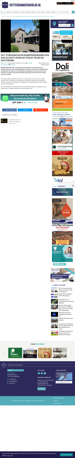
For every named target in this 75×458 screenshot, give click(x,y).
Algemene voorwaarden (58, 395)
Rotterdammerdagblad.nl (25, 5)
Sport (38, 12)
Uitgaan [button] (42, 12)
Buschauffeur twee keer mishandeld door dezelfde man (65, 314)
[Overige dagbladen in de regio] (64, 374)
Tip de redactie (40, 110)
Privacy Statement (57, 401)
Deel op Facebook (9, 110)
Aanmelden (41, 386)
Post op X (25, 110)
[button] (2, 353)
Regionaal (28, 12)
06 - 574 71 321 (31, 102)
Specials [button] (33, 12)
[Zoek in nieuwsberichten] (64, 12)
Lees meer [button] (10, 455)
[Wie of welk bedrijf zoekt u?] (64, 25)
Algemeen (9, 12)
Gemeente (22, 12)
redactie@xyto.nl (13, 379)
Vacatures (48, 12)
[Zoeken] (73, 12)
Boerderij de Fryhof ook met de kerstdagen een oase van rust (15, 121)
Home (3, 16)
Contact (54, 12)
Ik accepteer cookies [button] (66, 454)
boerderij (30, 63)
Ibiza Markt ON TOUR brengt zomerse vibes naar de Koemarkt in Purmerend (66, 333)
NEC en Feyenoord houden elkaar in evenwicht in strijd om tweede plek (65, 290)
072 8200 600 (12, 377)
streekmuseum (4, 64)
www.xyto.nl (12, 381)
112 (4, 12)
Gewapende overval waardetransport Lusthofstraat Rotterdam (66, 301)
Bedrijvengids (15, 12)
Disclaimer (55, 398)
